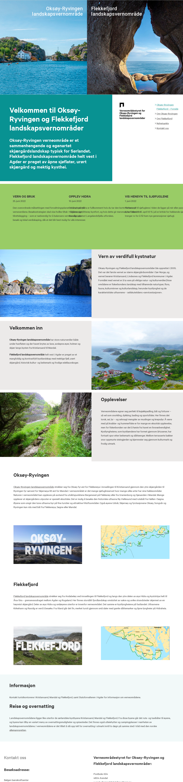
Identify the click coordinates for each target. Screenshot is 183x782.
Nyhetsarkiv (163, 123)
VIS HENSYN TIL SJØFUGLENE (146, 196)
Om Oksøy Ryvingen (167, 113)
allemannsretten (17, 730)
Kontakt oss (163, 128)
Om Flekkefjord (164, 118)
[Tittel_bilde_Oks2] (47, 526)
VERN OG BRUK (24, 196)
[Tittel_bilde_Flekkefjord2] (47, 627)
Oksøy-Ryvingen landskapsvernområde (33, 486)
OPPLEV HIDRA (80, 196)
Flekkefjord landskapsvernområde (30, 596)
